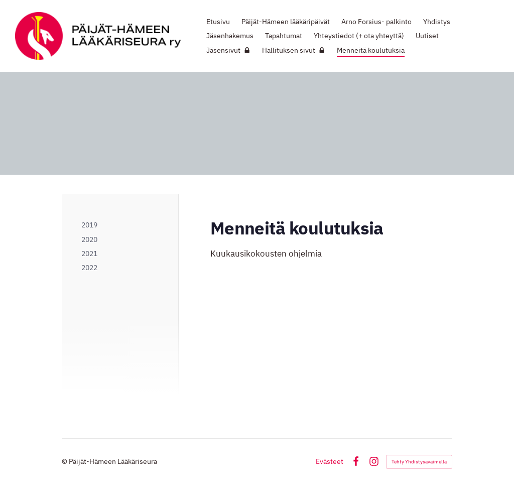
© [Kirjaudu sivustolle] (65, 461)
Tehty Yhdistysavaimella (419, 461)
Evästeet (329, 461)
